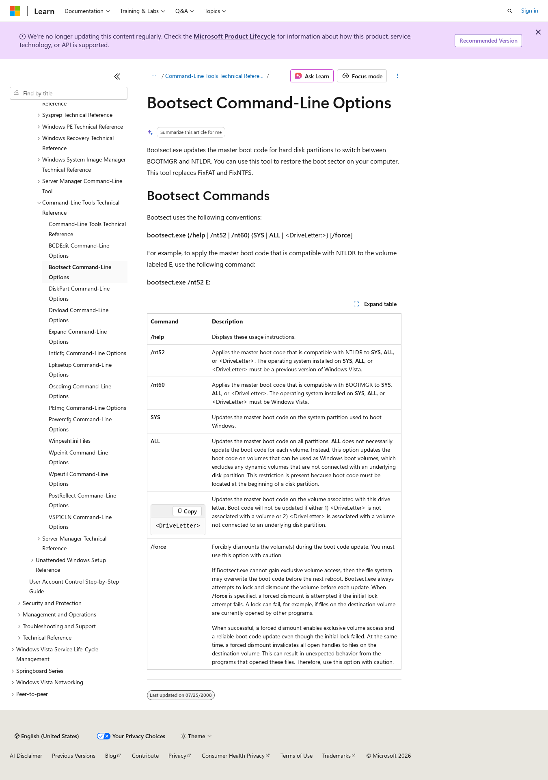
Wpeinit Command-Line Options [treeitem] (78, 457)
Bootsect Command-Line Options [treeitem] (80, 272)
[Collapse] (117, 76)
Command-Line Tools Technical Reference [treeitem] (87, 229)
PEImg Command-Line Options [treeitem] (87, 408)
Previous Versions (73, 755)
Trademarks (336, 755)
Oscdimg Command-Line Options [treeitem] (80, 391)
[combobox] (68, 93)
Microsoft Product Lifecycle (235, 36)
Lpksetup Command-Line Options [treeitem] (80, 370)
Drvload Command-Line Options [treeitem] (78, 315)
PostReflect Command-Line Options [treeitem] (82, 500)
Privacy (177, 755)
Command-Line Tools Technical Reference (215, 76)
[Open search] (510, 11)
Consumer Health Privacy (233, 755)
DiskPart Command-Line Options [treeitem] (79, 293)
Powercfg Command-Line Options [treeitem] (80, 424)
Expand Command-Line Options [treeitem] (78, 336)
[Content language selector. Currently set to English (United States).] (47, 736)
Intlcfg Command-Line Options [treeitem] (87, 353)
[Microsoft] (15, 11)
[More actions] (397, 75)
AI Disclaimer (26, 755)
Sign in (529, 10)
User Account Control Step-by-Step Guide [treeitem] (74, 586)
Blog (110, 755)
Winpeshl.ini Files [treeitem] (70, 440)
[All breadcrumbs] (154, 75)
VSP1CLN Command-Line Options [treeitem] (80, 522)
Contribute (145, 755)
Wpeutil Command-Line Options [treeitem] (78, 479)
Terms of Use (296, 755)
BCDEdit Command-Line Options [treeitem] (79, 250)
